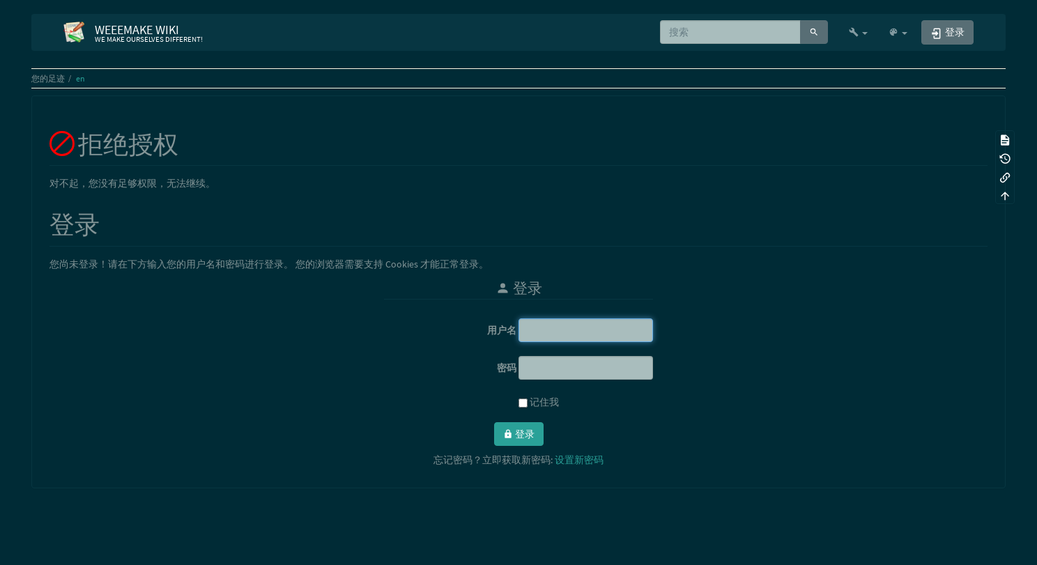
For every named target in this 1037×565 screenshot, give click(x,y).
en (80, 78)
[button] (858, 32)
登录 (519, 434)
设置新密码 (579, 460)
